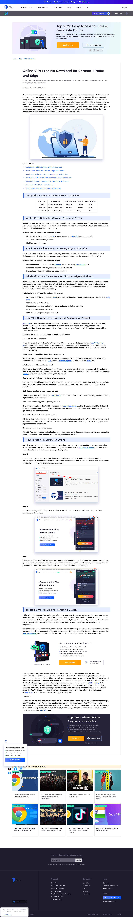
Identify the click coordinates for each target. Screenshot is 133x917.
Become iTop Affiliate (112, 898)
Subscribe (78, 860)
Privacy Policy (107, 914)
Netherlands (81, 264)
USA (49, 361)
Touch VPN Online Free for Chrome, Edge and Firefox (47, 174)
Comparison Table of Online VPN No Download (44, 167)
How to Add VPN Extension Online (39, 185)
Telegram (28, 692)
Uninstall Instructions (110, 886)
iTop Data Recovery (57, 888)
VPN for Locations (101, 806)
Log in (124, 7)
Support (106, 883)
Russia (74, 236)
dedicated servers (70, 406)
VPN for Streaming (101, 772)
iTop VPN (26, 323)
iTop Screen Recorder (58, 886)
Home (15, 59)
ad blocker (56, 395)
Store (86, 7)
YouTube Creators (109, 901)
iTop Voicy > (85, 2)
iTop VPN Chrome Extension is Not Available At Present (48, 181)
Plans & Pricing (56, 899)
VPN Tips (70, 806)
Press (84, 888)
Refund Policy (108, 888)
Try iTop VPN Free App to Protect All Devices (43, 188)
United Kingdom (65, 361)
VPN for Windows (29, 633)
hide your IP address (87, 447)
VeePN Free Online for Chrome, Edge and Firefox (45, 171)
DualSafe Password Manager (61, 894)
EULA (119, 914)
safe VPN (43, 710)
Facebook (86, 894)
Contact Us (86, 886)
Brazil (89, 361)
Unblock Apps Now (15, 759)
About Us (86, 883)
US (53, 236)
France (54, 297)
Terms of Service (92, 914)
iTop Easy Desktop (57, 896)
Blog (20, 59)
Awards (85, 891)
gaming (26, 374)
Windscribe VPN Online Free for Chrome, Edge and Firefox (49, 178)
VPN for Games (45, 772)
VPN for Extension (29, 59)
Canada (58, 264)
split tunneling (93, 683)
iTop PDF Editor (56, 891)
